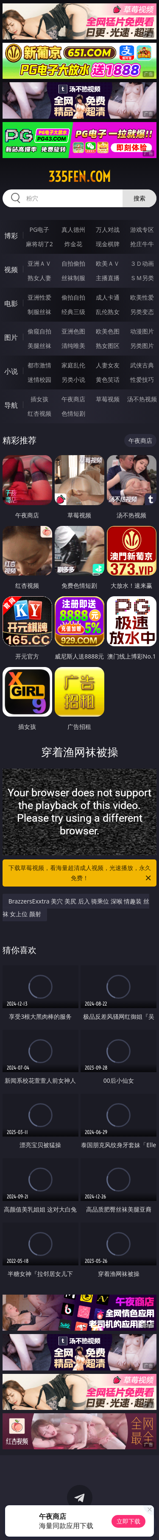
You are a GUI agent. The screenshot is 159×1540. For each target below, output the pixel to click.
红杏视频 (39, 413)
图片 (11, 337)
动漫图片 (142, 331)
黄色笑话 (108, 379)
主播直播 (108, 278)
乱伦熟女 (108, 312)
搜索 (139, 198)
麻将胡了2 (39, 244)
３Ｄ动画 (142, 263)
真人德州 (73, 229)
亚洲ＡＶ (39, 263)
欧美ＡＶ (108, 263)
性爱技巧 (142, 379)
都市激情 (39, 365)
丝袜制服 (73, 278)
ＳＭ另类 (142, 278)
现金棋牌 (108, 244)
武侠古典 (142, 365)
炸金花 (73, 244)
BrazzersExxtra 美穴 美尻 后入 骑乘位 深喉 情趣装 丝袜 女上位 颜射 (76, 907)
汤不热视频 (142, 399)
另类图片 (142, 346)
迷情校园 (39, 379)
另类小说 (73, 379)
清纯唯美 (73, 346)
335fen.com (79, 176)
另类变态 (142, 312)
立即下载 (128, 1521)
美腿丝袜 (39, 346)
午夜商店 (73, 399)
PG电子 (39, 229)
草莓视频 (108, 399)
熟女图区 (108, 346)
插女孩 (39, 399)
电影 (11, 303)
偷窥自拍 (39, 331)
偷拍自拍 (73, 297)
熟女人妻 (39, 278)
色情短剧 (73, 413)
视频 (11, 269)
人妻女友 (108, 365)
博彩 (11, 235)
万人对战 (108, 229)
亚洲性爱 (39, 297)
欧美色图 (108, 331)
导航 (11, 405)
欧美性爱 (142, 297)
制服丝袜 (39, 312)
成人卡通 (108, 297)
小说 (11, 371)
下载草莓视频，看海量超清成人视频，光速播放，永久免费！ (80, 873)
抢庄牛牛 (142, 244)
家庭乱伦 (73, 365)
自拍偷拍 (73, 263)
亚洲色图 (73, 331)
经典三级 (73, 312)
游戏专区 (142, 229)
